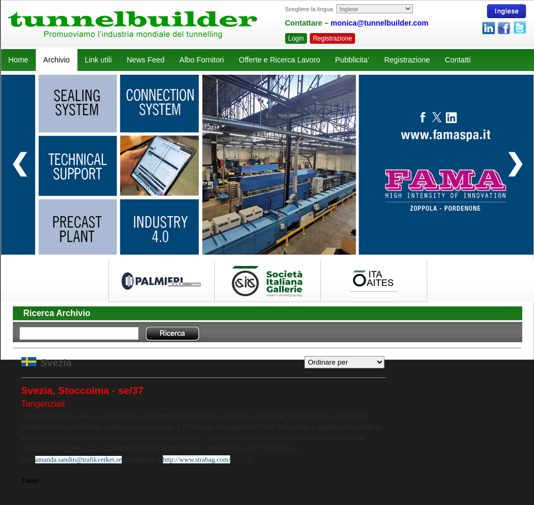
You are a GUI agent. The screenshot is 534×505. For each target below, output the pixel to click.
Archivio (56, 60)
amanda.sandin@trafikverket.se (78, 459)
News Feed (145, 60)
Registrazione (332, 38)
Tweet (30, 481)
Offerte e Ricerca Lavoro (279, 60)
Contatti (457, 60)
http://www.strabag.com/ (196, 459)
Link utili (98, 60)
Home (18, 60)
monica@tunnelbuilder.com (379, 23)
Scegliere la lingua (309, 9)
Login (296, 38)
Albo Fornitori (201, 60)
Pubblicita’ (352, 60)
